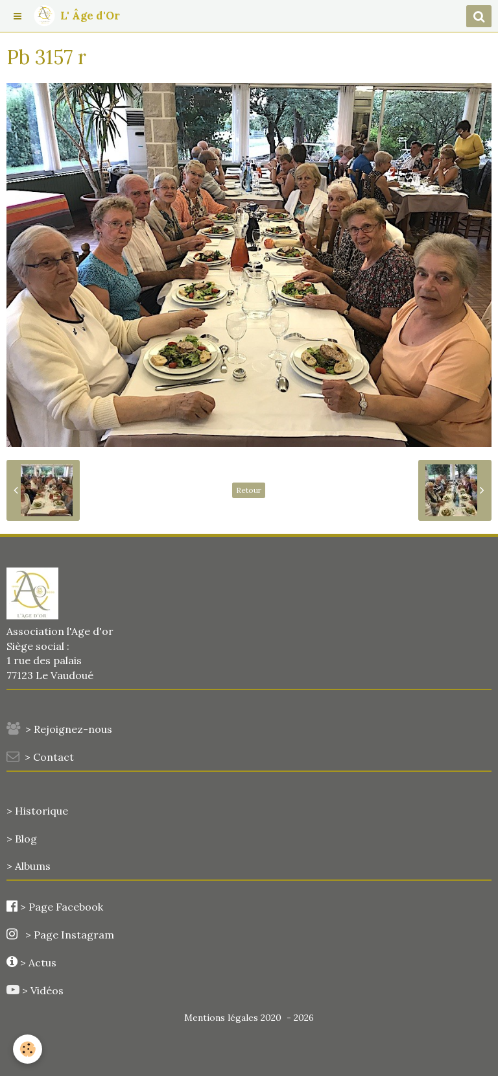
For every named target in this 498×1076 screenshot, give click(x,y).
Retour (248, 490)
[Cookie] (27, 1049)
